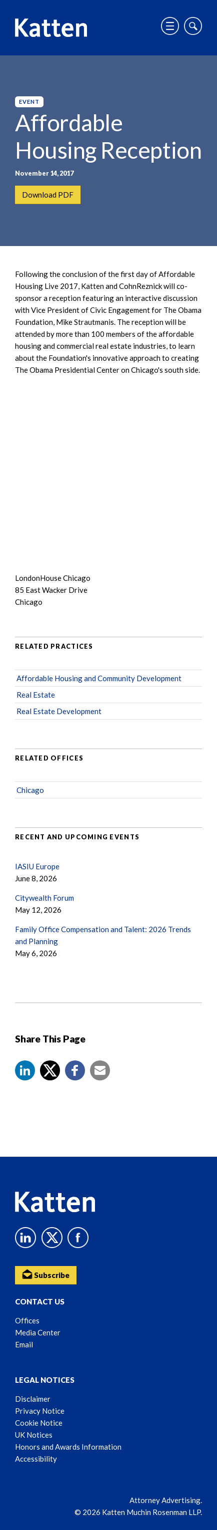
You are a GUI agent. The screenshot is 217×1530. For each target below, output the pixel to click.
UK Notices (33, 1434)
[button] (25, 1070)
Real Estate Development (59, 711)
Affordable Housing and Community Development (99, 678)
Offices (27, 1320)
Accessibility (36, 1458)
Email (24, 1344)
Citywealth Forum (44, 897)
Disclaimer (32, 1398)
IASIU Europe (37, 866)
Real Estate (35, 694)
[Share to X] (50, 1070)
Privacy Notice (39, 1410)
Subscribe (46, 1274)
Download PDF (48, 194)
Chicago (30, 789)
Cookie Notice (38, 1422)
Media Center (37, 1332)
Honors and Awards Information (68, 1446)
